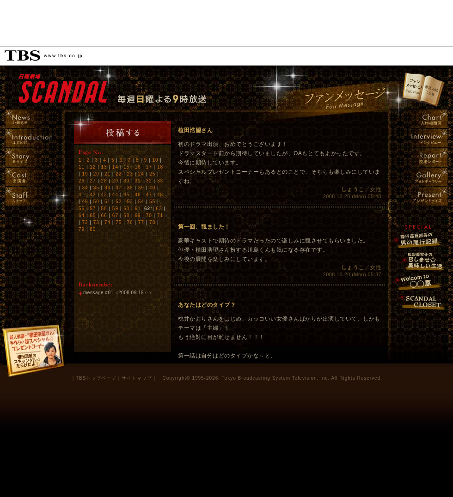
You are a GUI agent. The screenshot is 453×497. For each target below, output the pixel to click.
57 (93, 208)
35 (96, 187)
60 (126, 208)
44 (115, 194)
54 (141, 201)
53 (130, 201)
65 (93, 215)
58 (104, 208)
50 (96, 201)
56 (82, 208)
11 (82, 167)
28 (104, 180)
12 (93, 167)
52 (119, 201)
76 (130, 222)
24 (141, 173)
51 (107, 201)
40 (152, 187)
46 (138, 194)
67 (115, 215)
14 (115, 167)
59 (115, 208)
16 (138, 167)
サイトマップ (137, 378)
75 (119, 222)
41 (82, 194)
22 (119, 173)
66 (104, 215)
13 (104, 167)
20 (96, 173)
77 (141, 222)
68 (126, 215)
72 (85, 222)
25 (152, 173)
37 (119, 187)
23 (130, 173)
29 (115, 180)
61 (138, 208)
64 (82, 215)
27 (93, 180)
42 (93, 194)
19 (85, 173)
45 (126, 194)
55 (152, 201)
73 (96, 222)
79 (82, 229)
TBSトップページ (96, 378)
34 (85, 187)
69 (138, 215)
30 (126, 180)
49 (85, 201)
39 (141, 187)
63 (159, 208)
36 (107, 187)
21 (107, 173)
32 (149, 180)
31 (138, 180)
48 (160, 194)
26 (82, 180)
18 (160, 167)
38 (130, 187)
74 (107, 222)
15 (126, 167)
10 (155, 160)
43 (104, 194)
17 (149, 167)
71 (160, 215)
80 (93, 229)
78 (152, 222)
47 (149, 194)
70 (149, 215)
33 (160, 180)
